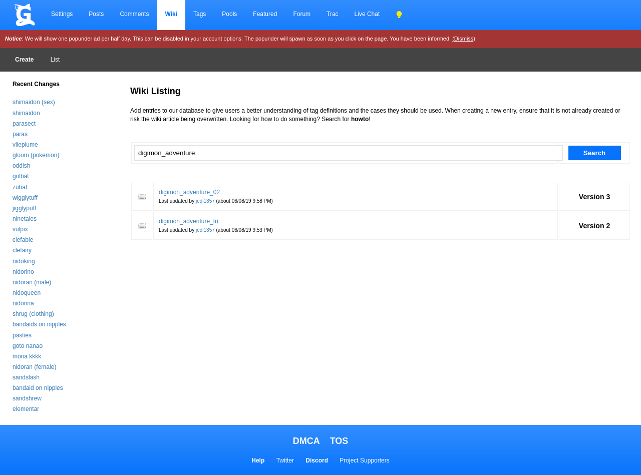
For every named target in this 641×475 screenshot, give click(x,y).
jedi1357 (205, 201)
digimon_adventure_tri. (189, 221)
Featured (265, 14)
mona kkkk (27, 356)
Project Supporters (364, 460)
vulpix (20, 229)
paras (20, 134)
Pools (229, 14)
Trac (333, 14)
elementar (26, 408)
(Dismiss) (463, 39)
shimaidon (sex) (34, 102)
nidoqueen (27, 292)
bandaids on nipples (39, 324)
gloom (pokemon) (36, 155)
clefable (23, 239)
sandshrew (27, 398)
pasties (22, 335)
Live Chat (367, 14)
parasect (24, 123)
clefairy (22, 250)
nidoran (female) (34, 366)
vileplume (25, 144)
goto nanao (28, 345)
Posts (96, 14)
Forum (301, 14)
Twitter (285, 460)
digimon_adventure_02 (189, 192)
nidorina (23, 303)
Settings (62, 14)
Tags (199, 14)
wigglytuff (25, 197)
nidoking (24, 261)
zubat (20, 187)
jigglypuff (24, 208)
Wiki (171, 14)
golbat (21, 176)
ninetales (25, 218)
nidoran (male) (32, 282)
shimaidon (26, 113)
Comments (134, 14)
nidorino (23, 271)
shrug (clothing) (33, 313)
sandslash (26, 377)
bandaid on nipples (38, 387)
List (55, 59)
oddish (21, 165)
